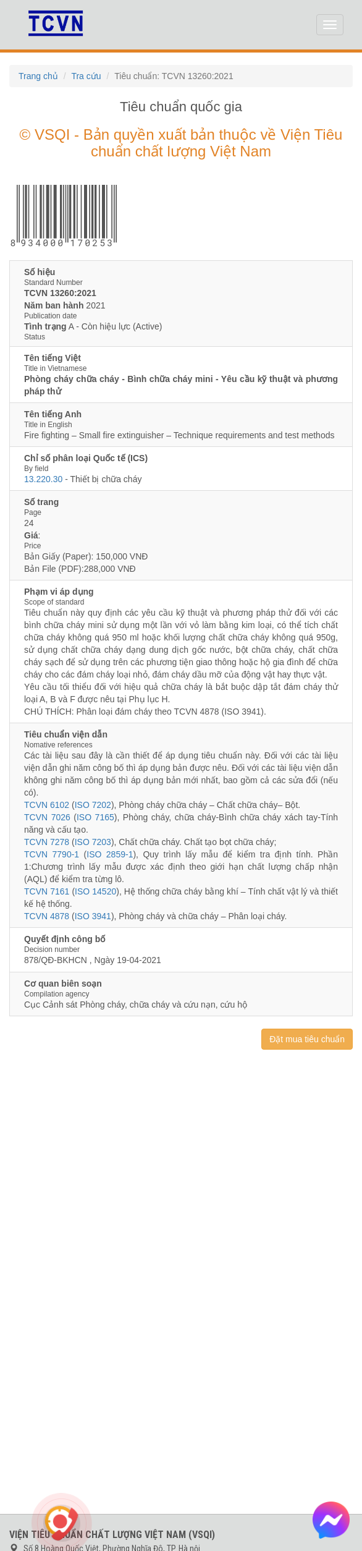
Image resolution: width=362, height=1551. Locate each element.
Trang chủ (38, 76)
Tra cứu (86, 76)
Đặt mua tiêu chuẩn (307, 1039)
